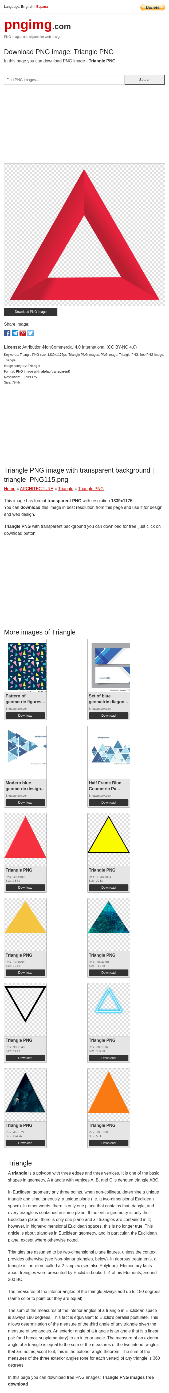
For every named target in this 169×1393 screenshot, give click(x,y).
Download (25, 715)
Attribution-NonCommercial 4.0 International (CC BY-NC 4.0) (79, 347)
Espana (42, 7)
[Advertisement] (84, 126)
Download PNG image (31, 312)
